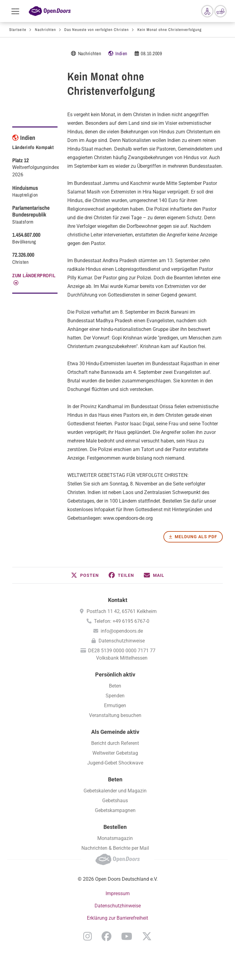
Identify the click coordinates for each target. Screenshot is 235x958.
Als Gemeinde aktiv (115, 732)
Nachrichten (45, 29)
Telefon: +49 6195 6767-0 (121, 621)
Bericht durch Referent (115, 743)
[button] (85, 575)
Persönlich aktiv (115, 674)
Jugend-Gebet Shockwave (115, 763)
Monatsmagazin (115, 838)
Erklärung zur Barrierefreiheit (117, 918)
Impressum (118, 893)
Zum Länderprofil (33, 275)
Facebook (106, 936)
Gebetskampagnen (115, 810)
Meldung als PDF (196, 536)
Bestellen (115, 827)
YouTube (126, 936)
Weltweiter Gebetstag (115, 753)
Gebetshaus (115, 800)
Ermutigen (115, 705)
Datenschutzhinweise (122, 641)
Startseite (17, 29)
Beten (115, 686)
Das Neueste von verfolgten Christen (96, 29)
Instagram (87, 936)
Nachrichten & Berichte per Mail (115, 848)
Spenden (115, 696)
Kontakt (117, 600)
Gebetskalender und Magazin (115, 791)
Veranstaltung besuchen (115, 715)
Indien (121, 53)
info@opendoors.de (122, 631)
